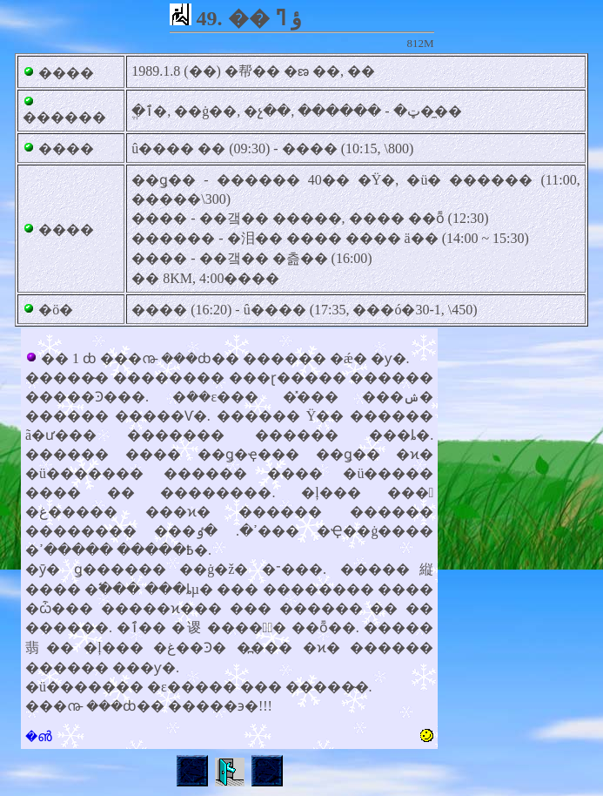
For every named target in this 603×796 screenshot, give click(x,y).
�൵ (38, 736)
